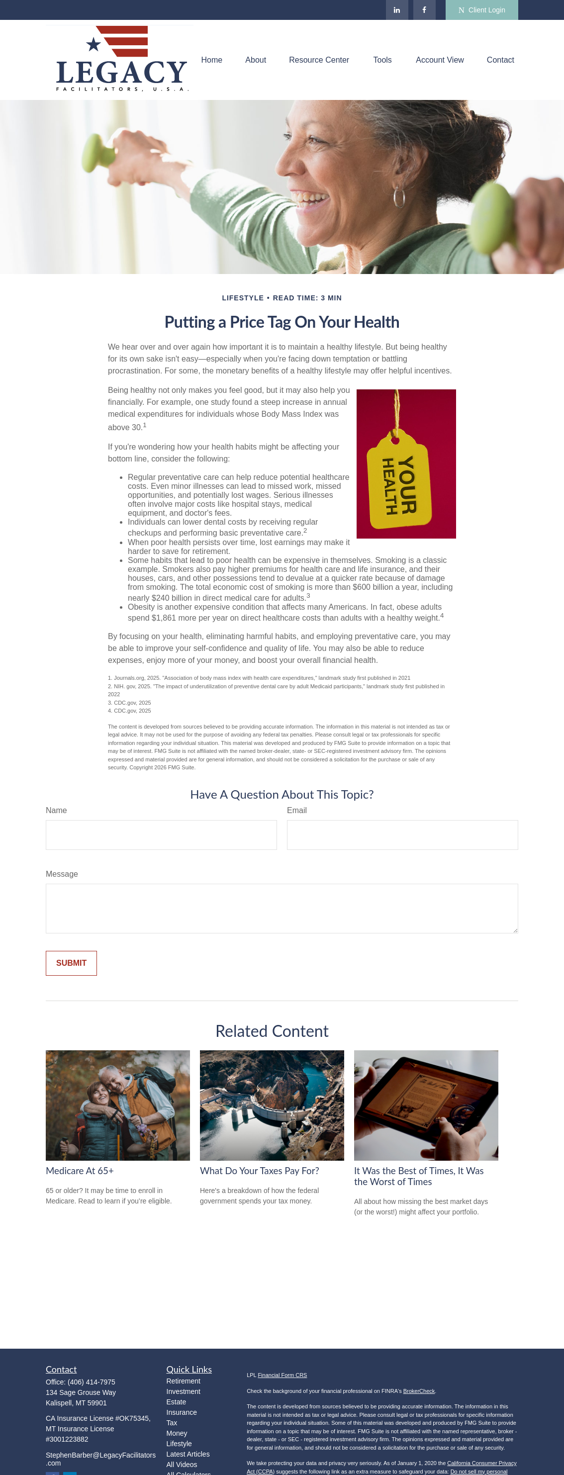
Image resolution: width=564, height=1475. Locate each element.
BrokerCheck (419, 1391)
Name (56, 810)
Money (177, 1433)
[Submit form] (71, 963)
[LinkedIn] (397, 10)
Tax (172, 1423)
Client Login (482, 10)
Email (297, 810)
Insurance (182, 1412)
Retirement (183, 1381)
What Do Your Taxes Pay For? (259, 1170)
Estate (177, 1402)
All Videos (182, 1465)
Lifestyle (179, 1444)
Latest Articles (188, 1454)
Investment (183, 1391)
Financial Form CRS (282, 1375)
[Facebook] (424, 10)
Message (62, 874)
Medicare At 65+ (80, 1170)
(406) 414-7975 (91, 1382)
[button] (212, 60)
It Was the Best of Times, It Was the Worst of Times (419, 1176)
